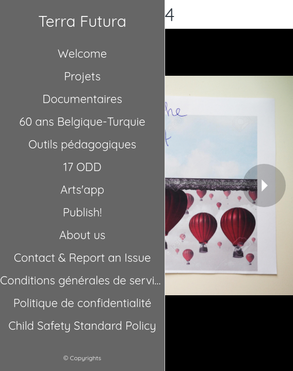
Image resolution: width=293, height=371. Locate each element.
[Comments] (278, 14)
